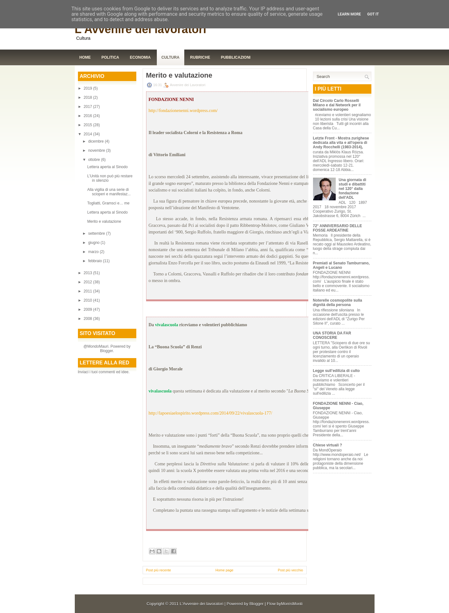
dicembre (96, 141)
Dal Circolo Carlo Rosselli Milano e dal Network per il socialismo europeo (337, 105)
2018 (88, 97)
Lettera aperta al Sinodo (107, 167)
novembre (97, 150)
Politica (110, 57)
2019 (88, 88)
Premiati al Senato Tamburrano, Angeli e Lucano (341, 265)
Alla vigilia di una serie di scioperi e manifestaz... (109, 191)
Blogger (106, 351)
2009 (88, 309)
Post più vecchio (290, 570)
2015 (88, 125)
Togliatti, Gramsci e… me (108, 203)
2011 (88, 291)
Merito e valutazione (104, 221)
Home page (224, 570)
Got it (373, 14)
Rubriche (200, 57)
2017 (88, 106)
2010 (88, 300)
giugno (94, 242)
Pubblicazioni (236, 57)
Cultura (171, 57)
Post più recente (158, 570)
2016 (88, 116)
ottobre (94, 159)
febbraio (95, 261)
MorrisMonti (292, 603)
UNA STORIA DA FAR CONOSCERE (332, 335)
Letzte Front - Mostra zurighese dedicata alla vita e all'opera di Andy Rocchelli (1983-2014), (341, 142)
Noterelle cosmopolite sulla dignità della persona (337, 302)
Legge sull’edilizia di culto (336, 370)
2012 (88, 282)
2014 (88, 134)
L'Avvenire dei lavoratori (140, 29)
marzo (94, 252)
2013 (88, 273)
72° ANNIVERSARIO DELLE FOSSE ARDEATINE (337, 228)
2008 (88, 318)
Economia (140, 57)
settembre (97, 233)
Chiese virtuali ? (327, 445)
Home (85, 57)
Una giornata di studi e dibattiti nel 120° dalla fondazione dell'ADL (352, 189)
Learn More (349, 14)
